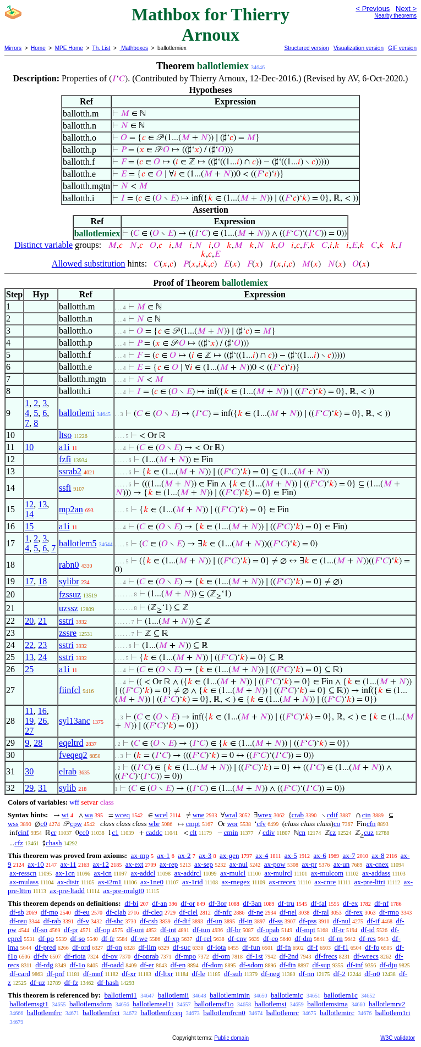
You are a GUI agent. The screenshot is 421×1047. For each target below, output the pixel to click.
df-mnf (93, 974)
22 (29, 645)
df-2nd (289, 956)
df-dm (303, 938)
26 (42, 720)
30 (29, 771)
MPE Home (69, 48)
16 (42, 711)
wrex (265, 815)
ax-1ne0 (151, 882)
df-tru (286, 903)
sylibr (69, 581)
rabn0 (69, 564)
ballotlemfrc (44, 1013)
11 (29, 711)
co (336, 823)
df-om (221, 956)
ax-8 (377, 855)
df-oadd (113, 965)
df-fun (251, 947)
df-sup (321, 965)
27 (29, 730)
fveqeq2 (73, 755)
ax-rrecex (282, 882)
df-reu (18, 921)
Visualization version (358, 48)
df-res (367, 938)
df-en (178, 965)
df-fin (288, 965)
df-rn (336, 938)
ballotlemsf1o (214, 1004)
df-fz (71, 982)
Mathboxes (133, 48)
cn (302, 832)
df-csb (149, 921)
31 (42, 788)
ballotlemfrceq (161, 1013)
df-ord (81, 947)
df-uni (135, 930)
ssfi (65, 487)
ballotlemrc (282, 1013)
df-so (77, 938)
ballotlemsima (327, 1004)
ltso (65, 435)
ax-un (341, 864)
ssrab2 (70, 471)
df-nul (342, 921)
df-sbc (115, 921)
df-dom (212, 965)
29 (29, 788)
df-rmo (389, 912)
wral (231, 815)
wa (89, 815)
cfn (371, 823)
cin (366, 815)
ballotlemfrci (101, 1013)
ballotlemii (173, 995)
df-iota (216, 947)
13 (42, 504)
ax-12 (100, 864)
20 (29, 620)
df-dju (388, 965)
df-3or (218, 903)
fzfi (65, 459)
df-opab (268, 930)
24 (42, 657)
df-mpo (185, 956)
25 (29, 669)
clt (193, 832)
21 (42, 620)
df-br (233, 930)
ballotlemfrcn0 (224, 1013)
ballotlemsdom (90, 1004)
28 (38, 742)
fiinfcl (69, 690)
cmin (231, 832)
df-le (198, 974)
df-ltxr (164, 974)
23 (42, 645)
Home (38, 48)
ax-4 (261, 855)
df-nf (381, 903)
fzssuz (70, 594)
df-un (214, 921)
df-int (168, 930)
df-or (188, 903)
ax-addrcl (187, 873)
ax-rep (169, 864)
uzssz (68, 608)
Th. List (101, 48)
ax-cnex (377, 864)
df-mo (49, 912)
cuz (369, 832)
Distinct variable (43, 245)
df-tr (338, 930)
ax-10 (36, 864)
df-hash (108, 982)
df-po (46, 938)
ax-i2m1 (110, 882)
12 (29, 504)
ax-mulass (24, 882)
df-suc (182, 947)
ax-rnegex (236, 882)
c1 (115, 832)
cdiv (269, 832)
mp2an (71, 509)
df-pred (45, 947)
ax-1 (163, 855)
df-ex (350, 903)
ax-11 (68, 864)
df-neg (270, 974)
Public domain (231, 1038)
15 (29, 526)
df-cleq (153, 912)
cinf (23, 832)
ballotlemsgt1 (28, 1004)
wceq (122, 815)
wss (13, 823)
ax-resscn (22, 873)
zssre (67, 633)
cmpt (193, 823)
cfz (18, 843)
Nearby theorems (395, 16)
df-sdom (251, 965)
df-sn (40, 930)
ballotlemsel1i (153, 1004)
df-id (367, 930)
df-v (83, 921)
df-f (312, 947)
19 (29, 720)
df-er (147, 965)
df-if (373, 921)
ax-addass (376, 873)
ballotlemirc (337, 1013)
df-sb (16, 912)
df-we (139, 938)
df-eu (81, 912)
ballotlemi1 (120, 995)
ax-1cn (65, 873)
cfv (261, 823)
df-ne (255, 912)
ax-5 (291, 855)
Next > (406, 8)
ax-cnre (325, 882)
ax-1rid (192, 882)
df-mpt (305, 930)
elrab (67, 771)
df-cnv (237, 938)
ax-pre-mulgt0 (123, 891)
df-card (19, 974)
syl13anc (74, 720)
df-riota (75, 956)
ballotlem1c (340, 995)
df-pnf (56, 974)
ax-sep (203, 864)
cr (53, 832)
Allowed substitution (88, 263)
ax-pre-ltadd (67, 891)
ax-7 (348, 855)
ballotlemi (77, 413)
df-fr (107, 938)
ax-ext (134, 864)
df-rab (52, 921)
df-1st (255, 956)
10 (29, 447)
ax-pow (275, 864)
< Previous (373, 8)
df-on (114, 947)
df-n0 (372, 974)
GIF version (402, 48)
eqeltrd (71, 742)
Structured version (306, 48)
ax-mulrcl (278, 873)
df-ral (321, 912)
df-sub (233, 974)
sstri (66, 620)
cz (333, 832)
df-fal (318, 903)
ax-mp (140, 855)
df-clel (188, 912)
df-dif (182, 921)
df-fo (372, 947)
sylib (67, 788)
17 (29, 581)
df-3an (252, 903)
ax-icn (103, 873)
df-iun (201, 930)
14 (29, 514)
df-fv (41, 956)
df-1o (77, 965)
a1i (64, 447)
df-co (270, 938)
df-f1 (342, 947)
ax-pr (309, 864)
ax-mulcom (327, 873)
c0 (43, 823)
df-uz (37, 982)
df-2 (339, 974)
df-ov (110, 956)
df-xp (171, 938)
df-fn (284, 947)
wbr (154, 823)
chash (54, 843)
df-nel (288, 912)
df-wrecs (365, 956)
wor (232, 823)
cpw (76, 823)
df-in (245, 921)
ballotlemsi (270, 1004)
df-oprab (146, 956)
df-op (102, 930)
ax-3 (205, 855)
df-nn (306, 974)
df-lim (147, 947)
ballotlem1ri (393, 1013)
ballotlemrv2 (387, 1004)
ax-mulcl (232, 873)
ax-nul (238, 864)
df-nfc (223, 912)
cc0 (84, 832)
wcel (161, 815)
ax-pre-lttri (369, 882)
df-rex (354, 912)
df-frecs (326, 956)
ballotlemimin (230, 995)
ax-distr (68, 882)
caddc (154, 832)
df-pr (71, 930)
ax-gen (229, 855)
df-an (159, 903)
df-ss (276, 921)
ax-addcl (142, 873)
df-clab (116, 912)
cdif (332, 815)
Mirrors (12, 48)
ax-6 (320, 855)
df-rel (204, 938)
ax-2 (184, 855)
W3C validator (397, 1038)
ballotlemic (287, 995)
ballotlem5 (77, 543)
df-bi (131, 903)
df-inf (355, 965)
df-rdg (44, 965)
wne (199, 815)
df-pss (308, 921)
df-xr (129, 974)
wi (65, 815)
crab (298, 815)
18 (42, 581)
